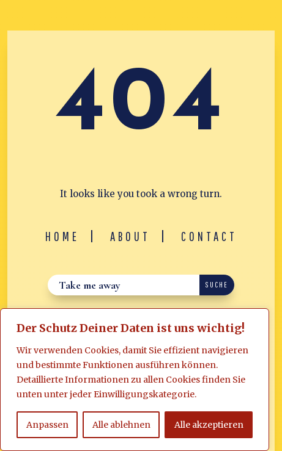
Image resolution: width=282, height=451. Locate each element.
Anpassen (47, 424)
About (130, 236)
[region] (134, 379)
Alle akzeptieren (208, 424)
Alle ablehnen (121, 424)
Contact (209, 236)
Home (62, 236)
